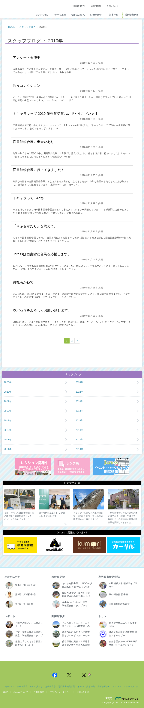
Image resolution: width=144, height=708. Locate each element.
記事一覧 (113, 15)
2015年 (7, 430)
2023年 (7, 392)
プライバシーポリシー (60, 692)
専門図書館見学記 (109, 576)
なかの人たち (78, 15)
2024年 (79, 382)
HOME (11, 27)
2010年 (79, 449)
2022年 (79, 392)
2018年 (79, 411)
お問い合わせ (112, 6)
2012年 (79, 439)
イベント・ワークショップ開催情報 (111, 466)
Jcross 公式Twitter (69, 675)
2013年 (7, 439)
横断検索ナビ (132, 15)
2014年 (79, 430)
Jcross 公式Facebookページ (54, 675)
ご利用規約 (96, 6)
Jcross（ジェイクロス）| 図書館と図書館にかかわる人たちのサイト (17, 9)
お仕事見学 (95, 15)
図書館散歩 (58, 616)
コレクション (42, 15)
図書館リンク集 (72, 466)
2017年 (7, 420)
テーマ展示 (60, 15)
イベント (117, 686)
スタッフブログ (27, 27)
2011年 (7, 449)
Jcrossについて (78, 6)
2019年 (7, 411)
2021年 (7, 401)
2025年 (7, 382)
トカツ (102, 616)
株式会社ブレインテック (127, 698)
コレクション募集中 (33, 466)
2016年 (79, 420)
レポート (9, 616)
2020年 (79, 401)
